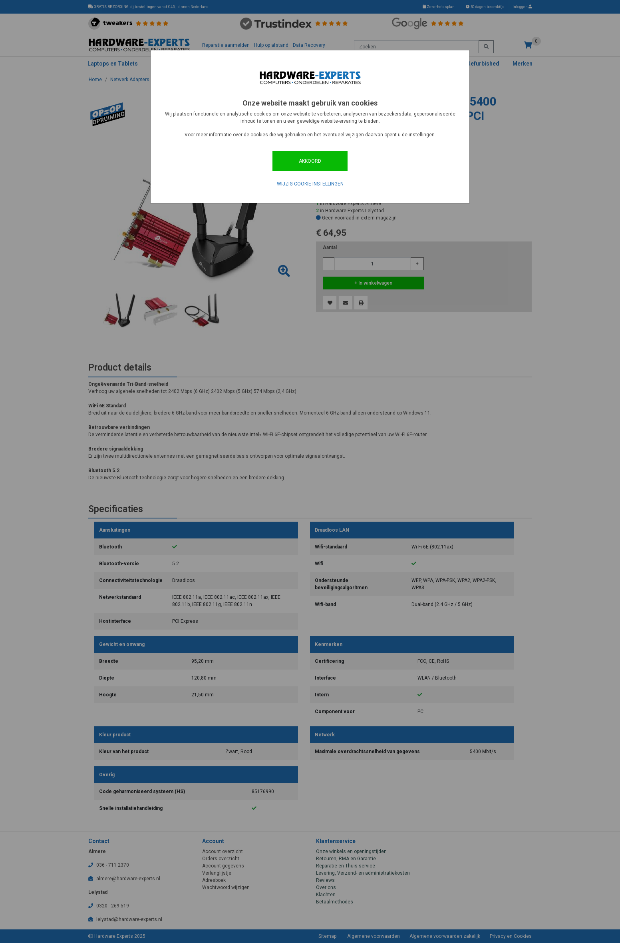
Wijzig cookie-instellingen (310, 184)
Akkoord (310, 161)
